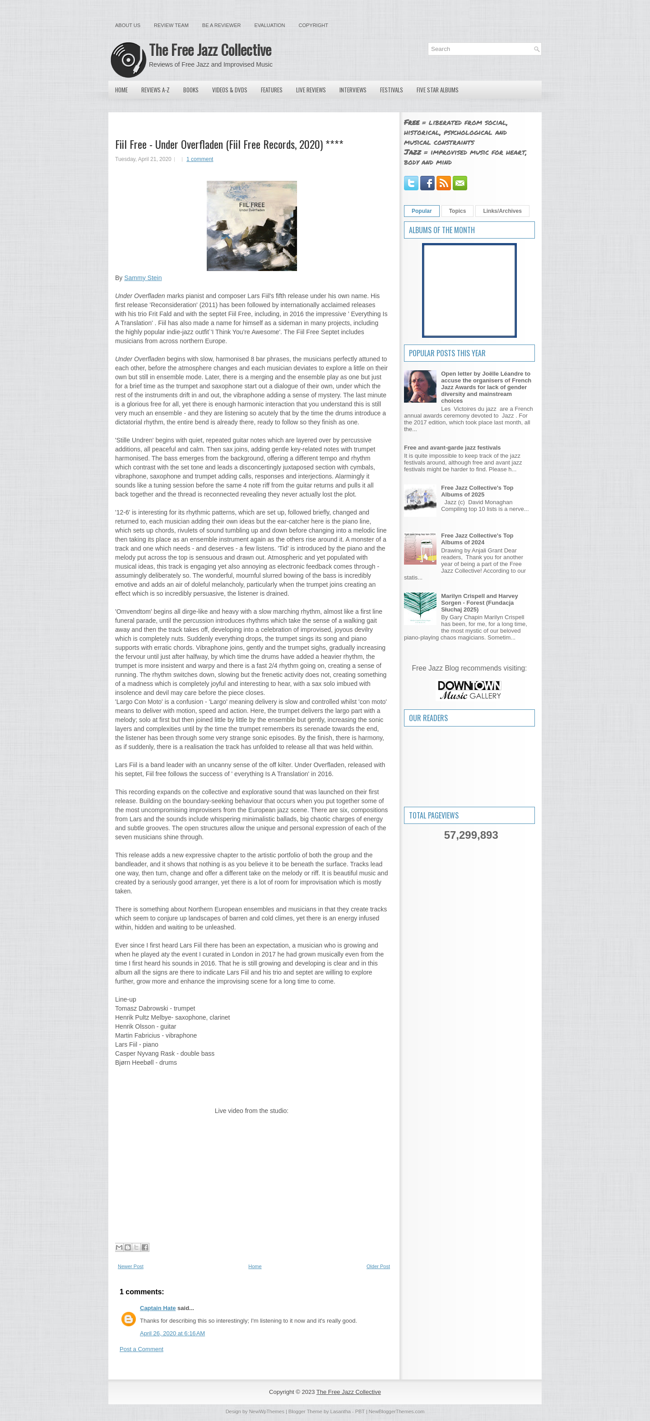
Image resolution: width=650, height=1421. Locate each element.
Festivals (391, 89)
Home (121, 89)
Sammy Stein (143, 277)
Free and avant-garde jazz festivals (452, 447)
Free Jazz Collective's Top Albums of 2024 (477, 539)
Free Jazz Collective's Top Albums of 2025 (477, 491)
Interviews (353, 89)
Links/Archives (502, 211)
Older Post (378, 1266)
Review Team (171, 25)
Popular (422, 211)
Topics (457, 211)
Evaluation (269, 25)
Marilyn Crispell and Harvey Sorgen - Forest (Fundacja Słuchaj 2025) (479, 603)
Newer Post (131, 1266)
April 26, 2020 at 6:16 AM (172, 1333)
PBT (360, 1411)
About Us (127, 25)
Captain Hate (158, 1308)
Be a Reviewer (221, 25)
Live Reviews (311, 89)
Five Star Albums (438, 89)
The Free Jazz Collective (210, 49)
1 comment (199, 159)
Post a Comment (141, 1349)
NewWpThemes (266, 1411)
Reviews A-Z (155, 89)
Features (272, 89)
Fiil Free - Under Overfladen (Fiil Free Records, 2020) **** (229, 144)
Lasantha (340, 1411)
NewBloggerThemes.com (397, 1411)
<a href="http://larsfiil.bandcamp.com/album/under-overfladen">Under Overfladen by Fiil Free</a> (251, 1085)
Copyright (313, 25)
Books (191, 89)
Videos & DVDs (229, 89)
